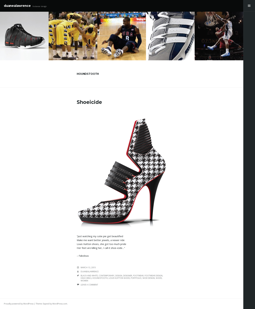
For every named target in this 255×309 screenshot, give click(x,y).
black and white (89, 275)
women (84, 280)
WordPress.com (59, 303)
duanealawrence (17, 6)
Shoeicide (89, 102)
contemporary (106, 275)
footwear (138, 275)
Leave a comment (89, 284)
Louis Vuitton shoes (119, 278)
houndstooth (100, 278)
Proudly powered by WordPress (19, 303)
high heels (86, 278)
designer (127, 275)
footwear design (153, 275)
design (118, 275)
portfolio (136, 278)
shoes (159, 278)
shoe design (148, 278)
